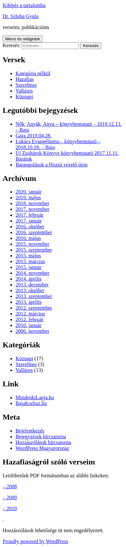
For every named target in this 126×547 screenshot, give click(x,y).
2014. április (28, 279)
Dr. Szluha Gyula (21, 16)
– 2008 (10, 486)
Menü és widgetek (22, 38)
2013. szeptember (34, 296)
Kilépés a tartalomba (24, 5)
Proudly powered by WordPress (35, 541)
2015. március (30, 261)
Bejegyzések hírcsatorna (41, 436)
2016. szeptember (34, 232)
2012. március (30, 313)
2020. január (28, 191)
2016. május (28, 238)
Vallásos (24, 91)
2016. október (30, 226)
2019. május (28, 197)
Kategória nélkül (33, 73)
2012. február (29, 319)
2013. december (32, 284)
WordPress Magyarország (42, 448)
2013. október (30, 290)
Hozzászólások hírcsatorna (43, 442)
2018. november (32, 203)
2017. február (29, 215)
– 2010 (10, 508)
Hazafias (25, 79)
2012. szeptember (34, 308)
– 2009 (10, 497)
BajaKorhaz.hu (31, 403)
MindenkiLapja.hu (35, 397)
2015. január (28, 267)
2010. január (28, 325)
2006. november (32, 331)
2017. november (32, 209)
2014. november (32, 273)
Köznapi (24, 96)
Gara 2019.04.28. (34, 135)
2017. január (28, 221)
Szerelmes (26, 85)
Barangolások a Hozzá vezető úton (51, 164)
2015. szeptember (34, 250)
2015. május (28, 255)
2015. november (32, 244)
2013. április (28, 302)
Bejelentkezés (30, 430)
